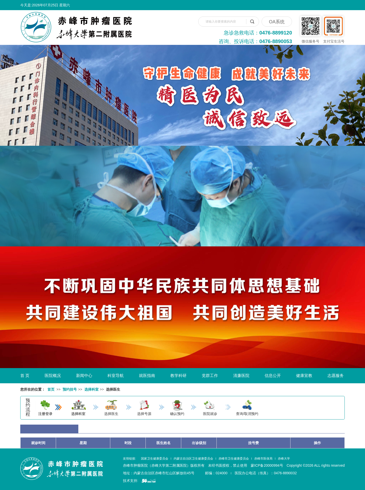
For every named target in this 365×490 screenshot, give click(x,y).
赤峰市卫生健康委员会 (233, 458)
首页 (50, 389)
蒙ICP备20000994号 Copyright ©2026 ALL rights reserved (298, 465)
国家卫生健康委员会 (154, 458)
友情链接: (129, 458)
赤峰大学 (284, 458)
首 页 (24, 375)
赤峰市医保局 (263, 458)
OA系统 (277, 21)
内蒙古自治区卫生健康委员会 (193, 458)
